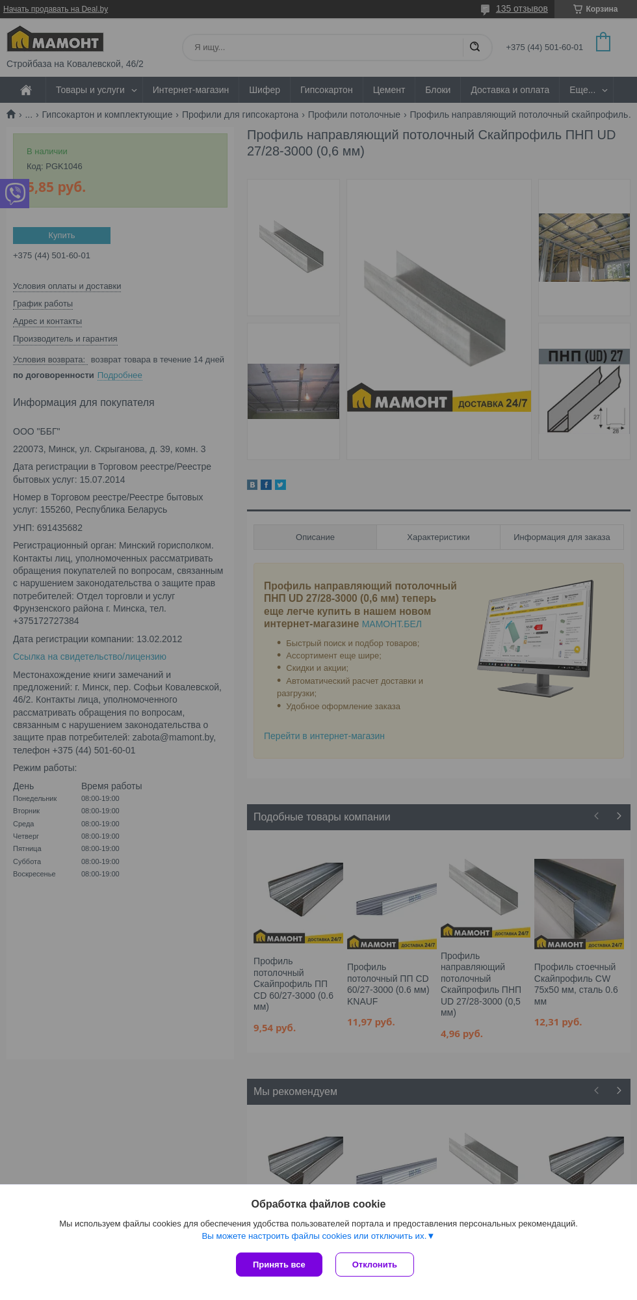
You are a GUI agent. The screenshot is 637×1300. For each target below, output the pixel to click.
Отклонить (374, 1264)
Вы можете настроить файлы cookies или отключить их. (314, 1236)
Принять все (279, 1264)
